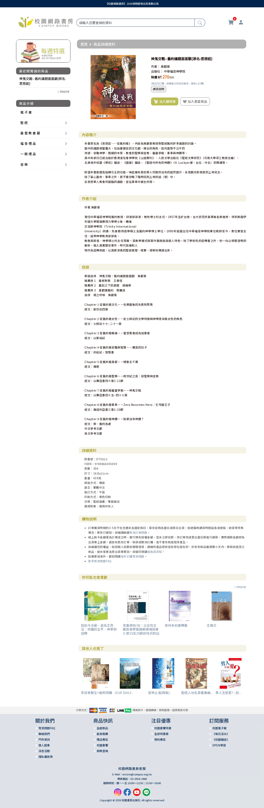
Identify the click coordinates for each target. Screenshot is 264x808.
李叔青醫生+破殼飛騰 (96, 692)
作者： (155, 66)
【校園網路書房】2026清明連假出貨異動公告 (132, 4)
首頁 (84, 44)
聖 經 (24, 122)
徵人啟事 (44, 745)
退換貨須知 (154, 552)
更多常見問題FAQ (100, 561)
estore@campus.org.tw (137, 774)
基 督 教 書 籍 (30, 133)
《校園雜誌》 (220, 739)
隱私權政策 (45, 757)
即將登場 (102, 751)
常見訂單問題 (138, 532)
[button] (141, 58)
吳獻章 (165, 66)
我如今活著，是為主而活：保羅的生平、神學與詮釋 (99, 629)
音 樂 (24, 164)
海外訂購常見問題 (132, 556)
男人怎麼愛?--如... (228, 692)
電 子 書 (26, 112)
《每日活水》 (220, 734)
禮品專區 (102, 739)
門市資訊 (44, 739)
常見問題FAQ (46, 728)
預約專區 (160, 739)
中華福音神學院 (174, 71)
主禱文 (211, 625)
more (239, 586)
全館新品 (102, 728)
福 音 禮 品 (28, 143)
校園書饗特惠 (162, 728)
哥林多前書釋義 (176, 625)
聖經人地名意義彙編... (197, 692)
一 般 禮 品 (28, 153)
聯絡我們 (44, 734)
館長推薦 (102, 734)
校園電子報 (219, 728)
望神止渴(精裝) (159, 692)
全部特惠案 (161, 734)
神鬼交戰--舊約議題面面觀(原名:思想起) (42, 81)
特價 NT (156, 77)
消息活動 (44, 751)
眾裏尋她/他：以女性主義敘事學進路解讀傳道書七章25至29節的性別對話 (141, 629)
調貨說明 (158, 89)
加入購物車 (165, 101)
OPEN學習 (219, 745)
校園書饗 (102, 745)
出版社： (157, 71)
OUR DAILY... (124, 692)
